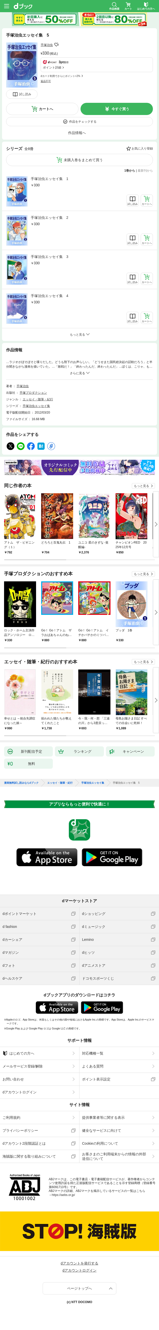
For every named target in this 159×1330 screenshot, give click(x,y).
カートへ (46, 109)
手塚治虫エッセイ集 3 (49, 257)
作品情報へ (77, 133)
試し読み (25, 94)
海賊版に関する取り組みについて (29, 1156)
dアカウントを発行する (79, 1263)
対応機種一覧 (92, 1053)
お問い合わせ (13, 1079)
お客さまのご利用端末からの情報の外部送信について (114, 1156)
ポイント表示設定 (96, 1079)
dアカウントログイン (20, 1092)
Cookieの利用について (100, 1143)
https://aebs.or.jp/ (63, 1195)
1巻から (129, 170)
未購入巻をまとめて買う (83, 160)
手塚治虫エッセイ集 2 (49, 218)
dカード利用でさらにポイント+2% (60, 76)
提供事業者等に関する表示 (103, 1117)
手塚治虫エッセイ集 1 (49, 179)
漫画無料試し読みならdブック (21, 783)
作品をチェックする (83, 121)
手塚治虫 (47, 45)
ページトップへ (79, 1288)
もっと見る (141, 486)
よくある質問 (92, 1066)
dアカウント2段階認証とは (24, 1143)
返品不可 (46, 81)
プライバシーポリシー (20, 1130)
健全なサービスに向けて (101, 1130)
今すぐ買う (120, 109)
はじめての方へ (18, 1053)
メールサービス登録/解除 (23, 1066)
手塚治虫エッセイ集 (36, 406)
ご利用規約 (11, 1117)
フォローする (56, 44)
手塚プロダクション (33, 393)
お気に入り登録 (142, 148)
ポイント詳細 (52, 67)
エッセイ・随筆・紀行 (38, 399)
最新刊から (145, 170)
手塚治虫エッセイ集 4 (49, 296)
